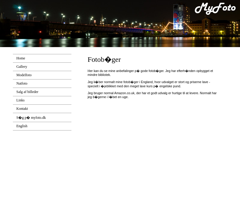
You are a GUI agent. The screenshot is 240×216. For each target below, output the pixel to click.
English (22, 126)
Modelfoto (24, 75)
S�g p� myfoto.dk (31, 118)
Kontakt (22, 108)
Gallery (21, 66)
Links (20, 100)
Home (20, 58)
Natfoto (22, 83)
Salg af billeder (27, 92)
